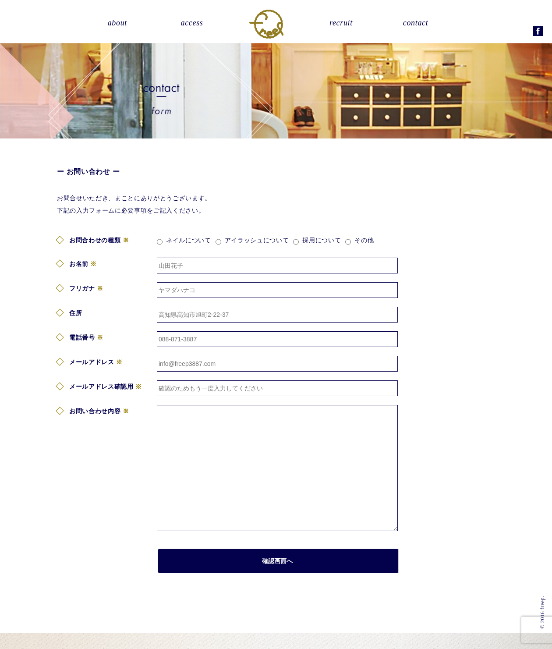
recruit (341, 22)
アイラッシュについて (257, 240)
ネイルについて (188, 240)
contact (415, 22)
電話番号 (82, 337)
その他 (364, 240)
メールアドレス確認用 (101, 386)
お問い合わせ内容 (94, 411)
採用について (321, 240)
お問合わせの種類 (94, 240)
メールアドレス (91, 361)
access (192, 22)
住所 (75, 312)
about (117, 22)
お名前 (78, 263)
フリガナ (82, 288)
